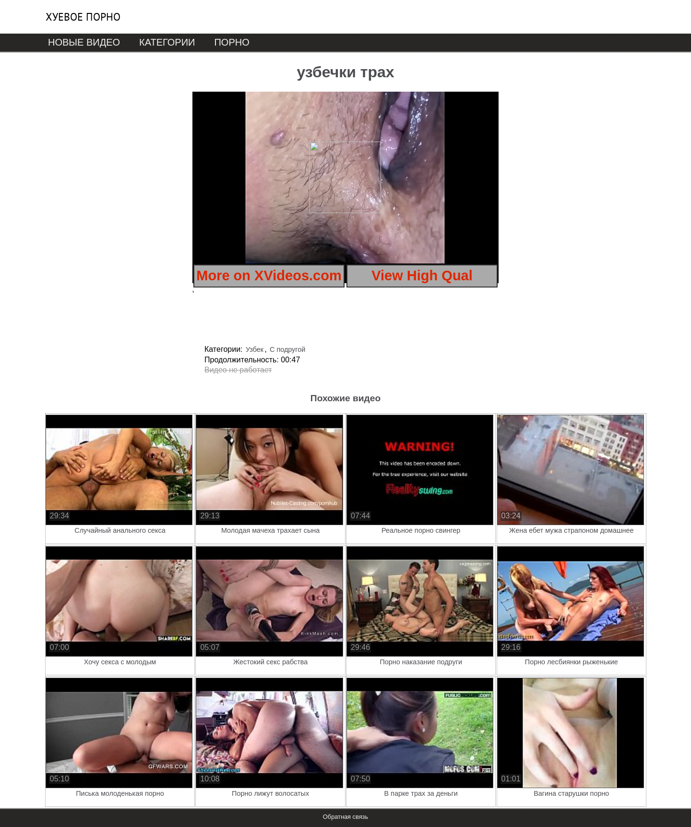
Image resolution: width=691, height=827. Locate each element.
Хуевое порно (83, 17)
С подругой (287, 349)
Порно (231, 42)
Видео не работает (238, 370)
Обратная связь (345, 816)
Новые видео (84, 42)
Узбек (254, 349)
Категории (167, 42)
